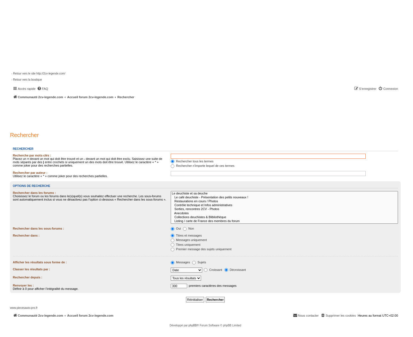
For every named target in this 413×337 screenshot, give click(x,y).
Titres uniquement (186, 244)
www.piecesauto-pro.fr (24, 307)
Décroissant (235, 269)
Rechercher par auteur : (30, 172)
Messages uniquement (189, 240)
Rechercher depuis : (27, 277)
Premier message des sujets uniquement (201, 249)
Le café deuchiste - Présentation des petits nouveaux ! (284, 197)
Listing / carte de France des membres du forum (284, 221)
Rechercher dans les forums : (34, 192)
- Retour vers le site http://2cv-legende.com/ (38, 73)
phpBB (193, 325)
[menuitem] (42, 88)
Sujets (199, 262)
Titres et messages (186, 235)
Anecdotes (284, 213)
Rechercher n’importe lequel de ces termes (202, 165)
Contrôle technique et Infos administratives (284, 205)
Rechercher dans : (26, 235)
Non (188, 228)
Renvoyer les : (23, 285)
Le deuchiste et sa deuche (284, 194)
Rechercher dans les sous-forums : (38, 228)
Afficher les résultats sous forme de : (40, 262)
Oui (176, 228)
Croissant (213, 269)
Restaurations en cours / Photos (284, 201)
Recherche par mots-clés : (32, 155)
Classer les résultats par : (31, 269)
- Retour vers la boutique (26, 79)
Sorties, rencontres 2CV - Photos (284, 209)
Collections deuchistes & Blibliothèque (284, 217)
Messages (180, 262)
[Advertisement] (149, 114)
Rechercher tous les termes (192, 161)
